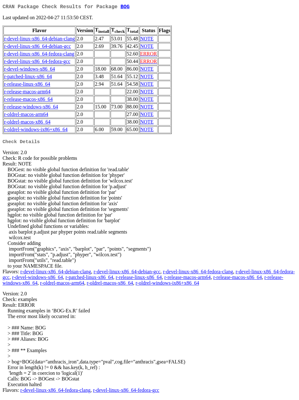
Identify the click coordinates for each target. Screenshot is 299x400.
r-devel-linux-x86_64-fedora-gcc (37, 62)
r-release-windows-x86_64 (31, 108)
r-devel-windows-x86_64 (29, 70)
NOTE (147, 40)
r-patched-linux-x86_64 (28, 77)
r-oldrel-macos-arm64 (26, 115)
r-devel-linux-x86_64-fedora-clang (39, 55)
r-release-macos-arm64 (27, 93)
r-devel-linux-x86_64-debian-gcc (37, 47)
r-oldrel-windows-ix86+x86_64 (36, 130)
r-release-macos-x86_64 (28, 100)
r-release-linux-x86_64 (27, 85)
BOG (124, 7)
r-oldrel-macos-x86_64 (27, 123)
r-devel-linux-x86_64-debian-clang (39, 40)
